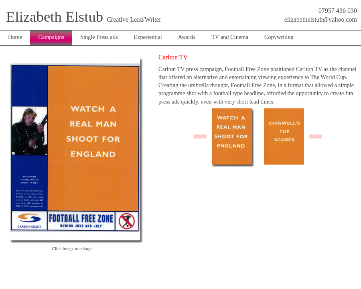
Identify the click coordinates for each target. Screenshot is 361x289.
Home (15, 37)
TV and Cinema (229, 37)
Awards (186, 37)
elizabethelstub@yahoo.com (320, 19)
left (200, 136)
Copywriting (279, 37)
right (315, 136)
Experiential (148, 37)
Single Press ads (99, 37)
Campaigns (51, 37)
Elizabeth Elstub (54, 16)
